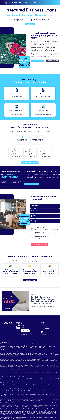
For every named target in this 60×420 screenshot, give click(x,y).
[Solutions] (26, 322)
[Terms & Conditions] (26, 334)
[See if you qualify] (31, 184)
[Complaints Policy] (46, 334)
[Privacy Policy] (26, 336)
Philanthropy (34, 294)
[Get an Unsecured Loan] (52, 61)
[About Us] (30, 325)
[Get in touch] (37, 61)
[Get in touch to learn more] (39, 244)
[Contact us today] (30, 280)
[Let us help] (30, 24)
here (21, 366)
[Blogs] (26, 327)
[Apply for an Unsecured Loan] (30, 162)
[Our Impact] (26, 324)
